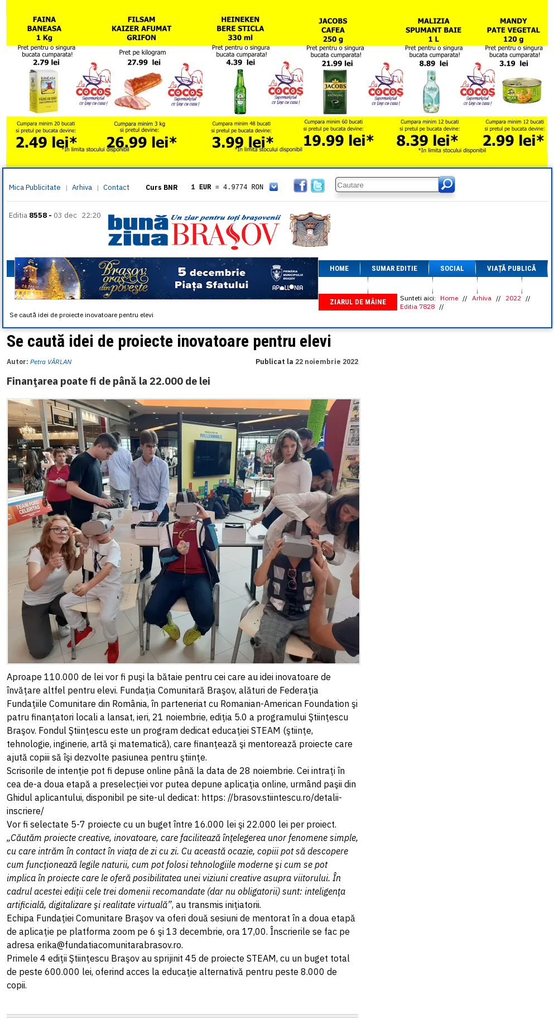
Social (452, 268)
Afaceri (343, 285)
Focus (499, 285)
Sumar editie (394, 268)
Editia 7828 (417, 306)
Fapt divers (400, 285)
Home (339, 268)
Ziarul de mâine (358, 302)
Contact (116, 187)
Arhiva (82, 187)
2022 (513, 298)
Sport (455, 285)
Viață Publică (511, 268)
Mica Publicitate (35, 187)
